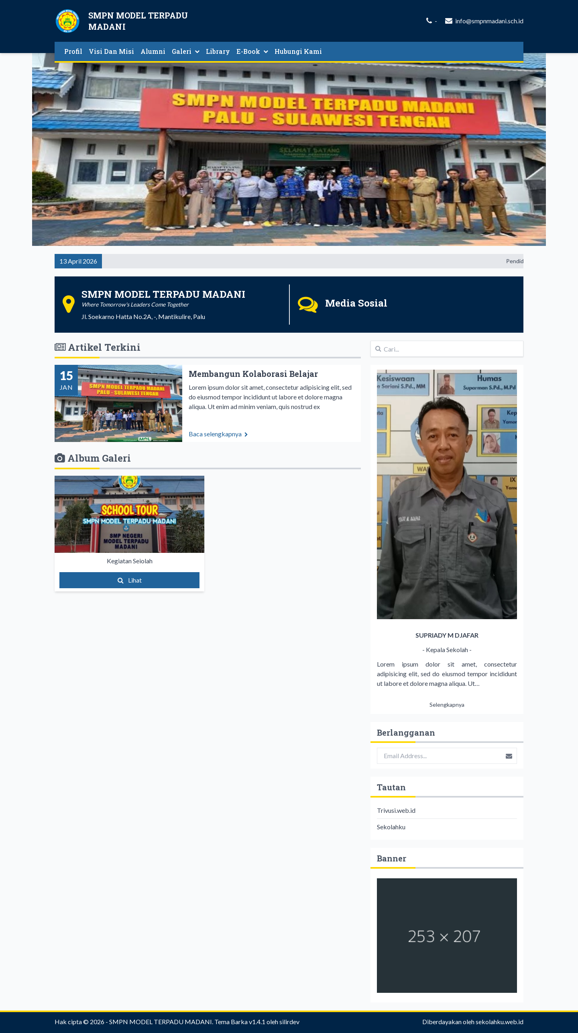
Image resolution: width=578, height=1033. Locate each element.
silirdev (289, 1021)
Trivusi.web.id (396, 810)
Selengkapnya (446, 704)
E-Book (252, 51)
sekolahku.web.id (499, 1021)
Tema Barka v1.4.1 (239, 1021)
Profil (73, 51)
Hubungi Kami (298, 51)
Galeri (185, 51)
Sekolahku (391, 826)
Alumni (152, 51)
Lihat (130, 580)
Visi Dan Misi (111, 51)
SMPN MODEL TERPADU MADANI (160, 1021)
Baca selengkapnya (218, 437)
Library (218, 51)
